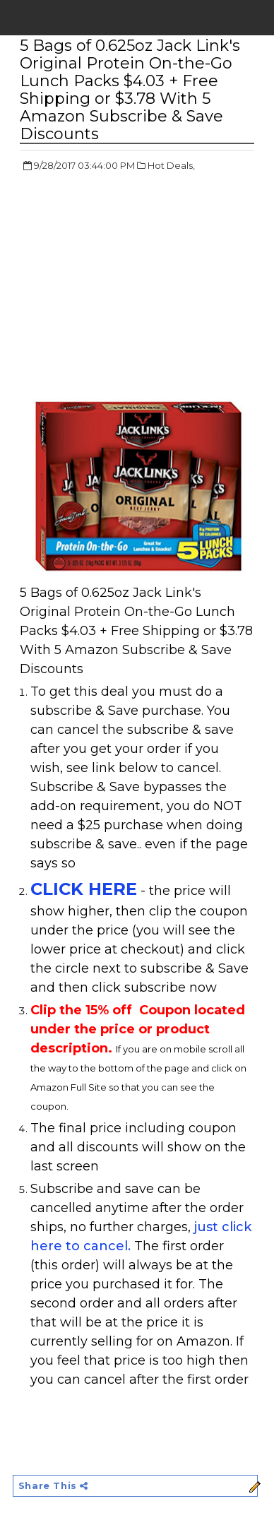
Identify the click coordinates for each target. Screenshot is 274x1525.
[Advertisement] (138, 286)
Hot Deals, (171, 165)
